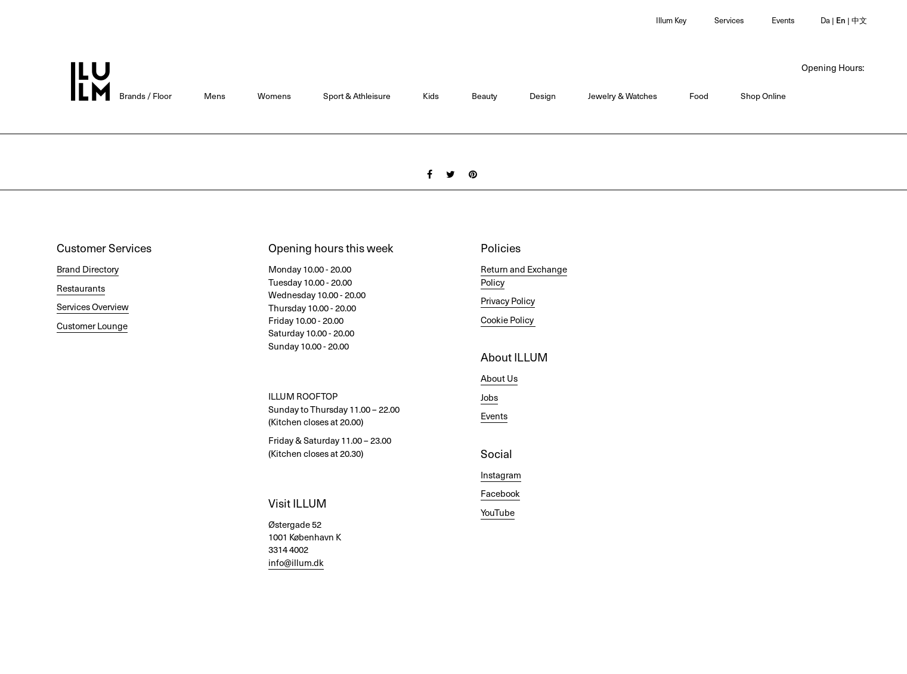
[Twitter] (450, 173)
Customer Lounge (92, 325)
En (840, 20)
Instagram (501, 474)
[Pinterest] (473, 173)
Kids (431, 95)
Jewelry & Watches (622, 95)
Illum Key (671, 20)
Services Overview (93, 306)
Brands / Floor (145, 95)
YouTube (498, 512)
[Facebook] (429, 173)
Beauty (484, 95)
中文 (858, 20)
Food (698, 95)
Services (729, 20)
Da (825, 20)
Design (543, 95)
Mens (214, 95)
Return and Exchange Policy (524, 275)
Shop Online (763, 95)
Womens (274, 95)
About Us (499, 378)
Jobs (489, 397)
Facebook (500, 493)
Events (783, 20)
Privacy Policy (508, 300)
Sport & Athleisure (357, 95)
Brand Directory (88, 269)
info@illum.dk (296, 562)
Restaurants (81, 288)
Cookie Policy (507, 319)
